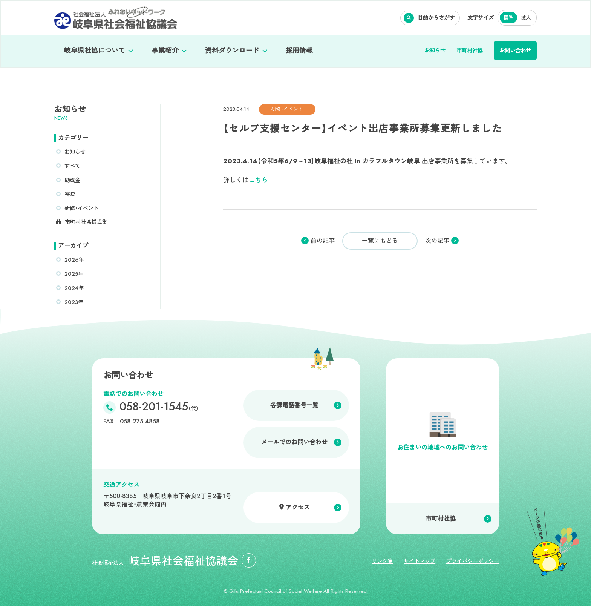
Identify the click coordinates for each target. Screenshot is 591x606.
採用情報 (299, 50)
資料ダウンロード (232, 50)
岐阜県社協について (94, 50)
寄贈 (69, 194)
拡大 (526, 17)
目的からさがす (436, 17)
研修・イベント (81, 208)
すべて (72, 166)
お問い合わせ (515, 50)
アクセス (298, 507)
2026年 (74, 260)
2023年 (73, 302)
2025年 (73, 274)
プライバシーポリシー (472, 561)
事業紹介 (165, 50)
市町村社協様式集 (86, 222)
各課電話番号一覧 (294, 405)
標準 (508, 17)
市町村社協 (469, 50)
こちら (258, 179)
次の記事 (437, 241)
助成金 (72, 180)
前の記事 (323, 241)
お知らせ (435, 50)
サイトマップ (419, 561)
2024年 (74, 288)
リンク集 (382, 561)
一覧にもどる (380, 240)
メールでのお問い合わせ (294, 442)
